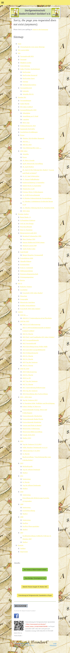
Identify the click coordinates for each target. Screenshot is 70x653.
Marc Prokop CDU (29, 239)
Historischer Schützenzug (31, 429)
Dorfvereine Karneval (30, 75)
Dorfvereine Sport (29, 78)
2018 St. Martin (28, 375)
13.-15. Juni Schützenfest (31, 176)
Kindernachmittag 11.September (34, 182)
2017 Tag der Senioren (30, 381)
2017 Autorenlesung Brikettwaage (34, 387)
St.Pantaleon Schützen (27, 220)
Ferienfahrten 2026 (26, 258)
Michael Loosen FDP (30, 246)
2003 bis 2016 (27, 145)
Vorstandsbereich (26, 88)
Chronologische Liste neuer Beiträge (32, 47)
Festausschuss (25, 264)
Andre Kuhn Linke (29, 249)
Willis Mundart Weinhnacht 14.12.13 (35, 447)
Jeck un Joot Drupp (27, 223)
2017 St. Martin (28, 384)
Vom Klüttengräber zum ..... (32, 148)
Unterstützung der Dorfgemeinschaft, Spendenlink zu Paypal (35, 595)
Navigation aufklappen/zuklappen (35, 2)
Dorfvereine (27, 72)
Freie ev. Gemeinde (26, 268)
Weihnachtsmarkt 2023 (28, 126)
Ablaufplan (26, 113)
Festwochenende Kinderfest (32, 422)
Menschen (23, 296)
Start (19, 44)
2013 (21, 441)
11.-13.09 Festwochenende (31, 195)
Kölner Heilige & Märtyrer (32, 406)
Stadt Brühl (24, 252)
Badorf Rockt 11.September (32, 186)
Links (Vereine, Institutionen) (30, 69)
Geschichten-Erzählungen (29, 132)
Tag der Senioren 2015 (30, 400)
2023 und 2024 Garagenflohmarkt (34, 350)
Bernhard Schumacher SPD (32, 236)
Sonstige (25, 81)
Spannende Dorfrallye (27, 129)
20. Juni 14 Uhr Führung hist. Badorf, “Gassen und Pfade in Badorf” (38, 171)
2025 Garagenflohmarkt (31, 340)
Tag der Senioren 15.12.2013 (32, 444)
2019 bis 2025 (24, 321)
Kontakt (20, 545)
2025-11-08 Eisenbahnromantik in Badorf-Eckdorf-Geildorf (37, 329)
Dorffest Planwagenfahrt (31, 526)
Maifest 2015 (27, 438)
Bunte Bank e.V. (25, 217)
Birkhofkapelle (28, 466)
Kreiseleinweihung (29, 511)
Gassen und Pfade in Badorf (32, 425)
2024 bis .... (26, 141)
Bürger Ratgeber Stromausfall (33, 255)
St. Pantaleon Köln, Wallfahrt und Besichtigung (39, 403)
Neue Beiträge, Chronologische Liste (35, 578)
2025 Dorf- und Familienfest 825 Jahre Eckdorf (38, 337)
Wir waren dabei (23, 50)
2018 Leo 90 (27, 378)
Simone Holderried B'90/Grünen (34, 242)
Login (55, 643)
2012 (21, 463)
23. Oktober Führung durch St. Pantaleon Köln (38, 208)
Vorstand (23, 59)
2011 (21, 476)
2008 (21, 517)
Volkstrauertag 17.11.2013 (31, 451)
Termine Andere (23, 214)
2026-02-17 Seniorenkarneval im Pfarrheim (37, 318)
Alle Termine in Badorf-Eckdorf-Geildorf (35, 569)
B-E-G (20, 283)
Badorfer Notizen (26, 287)
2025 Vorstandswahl (29, 343)
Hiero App (26, 123)
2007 (21, 533)
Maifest (25, 473)
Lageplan (26, 119)
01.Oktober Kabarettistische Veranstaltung (37, 198)
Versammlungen (25, 100)
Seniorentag (27, 479)
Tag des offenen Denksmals (32, 485)
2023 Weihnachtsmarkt (30, 353)
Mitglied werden (25, 63)
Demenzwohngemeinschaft (29, 274)
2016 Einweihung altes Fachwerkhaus (35, 394)
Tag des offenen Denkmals (31, 470)
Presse (22, 135)
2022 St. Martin (28, 359)
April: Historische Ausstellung (33, 164)
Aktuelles (26, 154)
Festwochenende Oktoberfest (32, 416)
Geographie (24, 299)
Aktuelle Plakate (25, 261)
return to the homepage (40, 29)
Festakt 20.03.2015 (29, 435)
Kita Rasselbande (26, 227)
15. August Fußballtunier (31, 179)
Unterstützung (25, 66)
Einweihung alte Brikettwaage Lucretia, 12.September (36, 499)
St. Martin (26, 454)
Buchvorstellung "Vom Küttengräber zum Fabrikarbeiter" (37, 458)
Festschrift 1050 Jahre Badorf (33, 293)
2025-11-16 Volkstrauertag (31, 324)
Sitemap (27, 643)
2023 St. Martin (28, 356)
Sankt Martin (24, 104)
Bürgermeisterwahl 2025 (28, 233)
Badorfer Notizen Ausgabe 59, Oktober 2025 (35, 587)
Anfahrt (23, 548)
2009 (21, 504)
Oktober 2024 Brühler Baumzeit (33, 138)
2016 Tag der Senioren (30, 391)
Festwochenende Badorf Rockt (33, 419)
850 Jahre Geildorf (26, 107)
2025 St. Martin (28, 334)
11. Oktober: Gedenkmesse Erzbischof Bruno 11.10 (38, 203)
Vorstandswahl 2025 (27, 56)
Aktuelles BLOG (28, 94)
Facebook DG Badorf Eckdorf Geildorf (25, 611)
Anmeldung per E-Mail (30, 116)
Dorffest (25, 523)
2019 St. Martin (28, 365)
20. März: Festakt (28, 160)
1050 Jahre (24, 151)
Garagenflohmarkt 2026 (28, 110)
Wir (19, 53)
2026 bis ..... (24, 315)
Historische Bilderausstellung (32, 432)
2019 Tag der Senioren (30, 362)
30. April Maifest (28, 167)
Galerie (20, 312)
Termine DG (22, 97)
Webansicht (53, 645)
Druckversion (19, 643)
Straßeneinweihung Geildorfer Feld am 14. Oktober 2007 (37, 537)
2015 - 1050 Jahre (26, 397)
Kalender (26, 91)
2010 (21, 492)
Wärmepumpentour (27, 277)
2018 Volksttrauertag (30, 372)
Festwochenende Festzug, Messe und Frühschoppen (35, 411)
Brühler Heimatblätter (27, 305)
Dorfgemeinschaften (29, 85)
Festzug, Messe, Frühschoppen (33, 192)
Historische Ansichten (27, 302)
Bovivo (22, 280)
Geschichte (24, 290)
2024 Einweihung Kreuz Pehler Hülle (35, 346)
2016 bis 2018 (24, 369)
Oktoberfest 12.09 (29, 189)
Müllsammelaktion (26, 271)
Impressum (24, 552)
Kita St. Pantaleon (26, 230)
